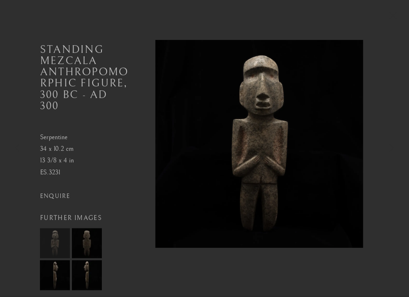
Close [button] (391, 18)
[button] (55, 245)
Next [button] (392, 148)
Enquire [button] (55, 197)
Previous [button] (17, 148)
